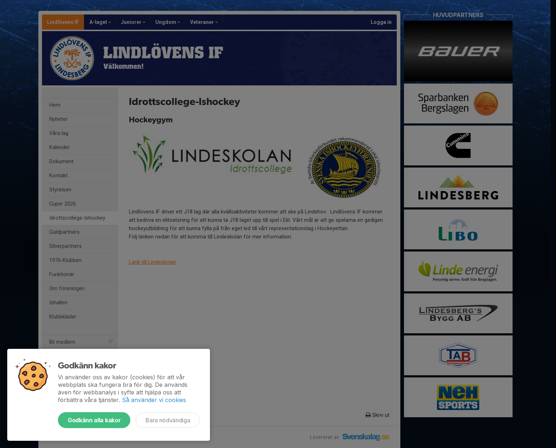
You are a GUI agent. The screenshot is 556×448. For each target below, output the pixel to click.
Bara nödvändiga (168, 420)
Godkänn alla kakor (94, 420)
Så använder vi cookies (154, 399)
